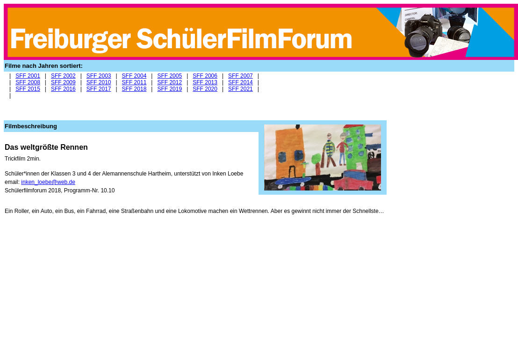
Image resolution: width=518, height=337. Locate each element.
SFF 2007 (240, 76)
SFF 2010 (98, 82)
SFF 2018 (134, 89)
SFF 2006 (205, 76)
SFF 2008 (27, 82)
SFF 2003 (98, 76)
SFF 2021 (240, 89)
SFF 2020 (205, 89)
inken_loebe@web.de (48, 182)
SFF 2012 (169, 82)
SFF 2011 (134, 82)
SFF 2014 (240, 82)
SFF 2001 (27, 76)
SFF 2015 (27, 89)
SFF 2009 (63, 82)
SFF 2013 (205, 82)
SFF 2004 (134, 76)
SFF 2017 (98, 89)
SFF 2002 (63, 76)
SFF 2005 (169, 76)
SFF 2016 (63, 89)
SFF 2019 (169, 89)
